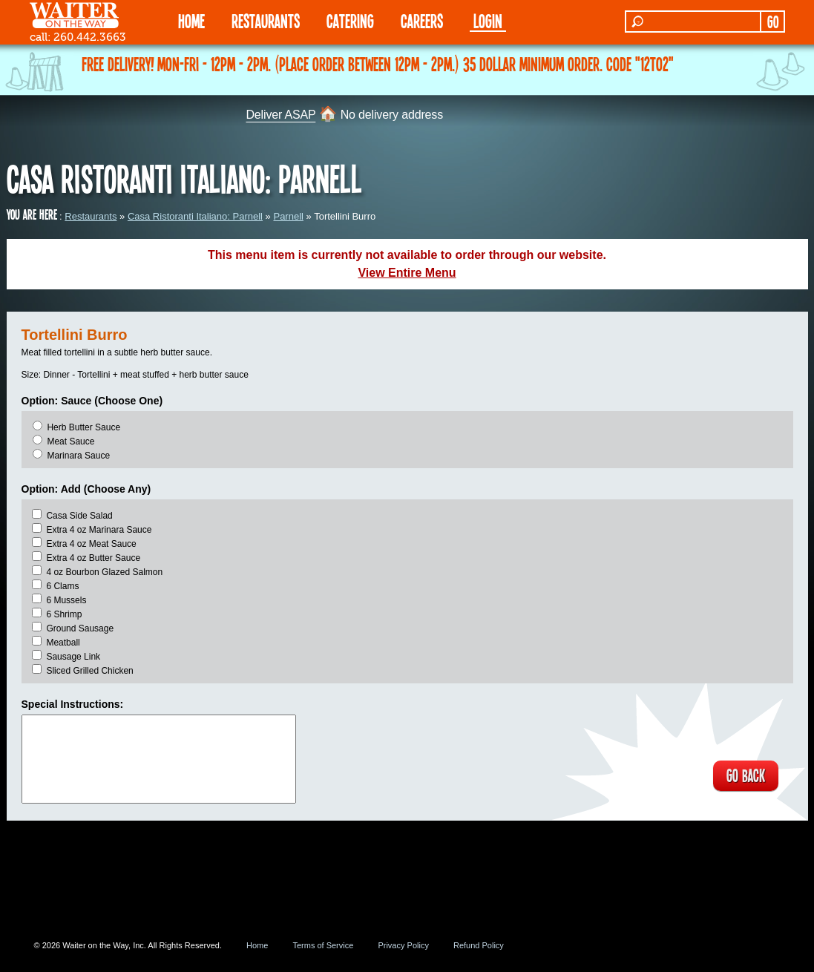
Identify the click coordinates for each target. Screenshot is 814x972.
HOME (191, 20)
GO (772, 21)
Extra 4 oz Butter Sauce (93, 558)
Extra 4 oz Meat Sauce (91, 544)
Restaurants (90, 216)
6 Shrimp (64, 614)
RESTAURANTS (266, 20)
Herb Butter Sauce (83, 427)
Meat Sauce (70, 441)
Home (257, 945)
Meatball (62, 642)
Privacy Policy (403, 945)
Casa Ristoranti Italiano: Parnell (195, 216)
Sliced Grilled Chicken (89, 671)
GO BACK (745, 776)
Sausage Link (73, 656)
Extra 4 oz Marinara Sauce (98, 530)
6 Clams (62, 586)
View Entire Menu (407, 272)
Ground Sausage (80, 628)
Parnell (288, 216)
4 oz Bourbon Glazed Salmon (104, 572)
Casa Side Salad (79, 515)
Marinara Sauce (78, 455)
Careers (422, 20)
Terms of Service (322, 945)
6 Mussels (66, 600)
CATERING (350, 20)
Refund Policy (478, 945)
